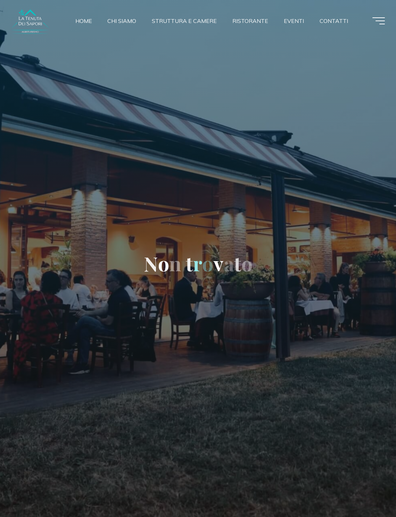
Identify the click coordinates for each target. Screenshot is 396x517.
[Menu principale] (378, 20)
